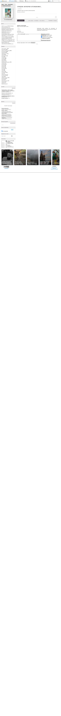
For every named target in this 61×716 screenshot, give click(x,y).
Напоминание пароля (20, 32)
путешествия (4, 72)
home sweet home (5, 80)
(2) (8, 96)
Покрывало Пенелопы (6, 94)
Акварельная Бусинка (2, 5)
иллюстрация (4, 33)
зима (8, 32)
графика (7, 29)
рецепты (3, 71)
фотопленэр (13, 41)
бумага (12, 25)
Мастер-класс (4, 83)
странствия (6, 40)
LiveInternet (4, 1)
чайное (3, 76)
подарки (3, 37)
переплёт (3, 81)
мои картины (4, 51)
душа (3, 30)
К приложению (12, 123)
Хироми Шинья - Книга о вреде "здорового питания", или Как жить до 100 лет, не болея (8, 90)
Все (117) (13, 88)
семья (11, 39)
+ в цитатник (19, 8)
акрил (3, 25)
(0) (12, 93)
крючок (9, 34)
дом (10, 29)
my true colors (4, 75)
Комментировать (20, 20)
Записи (3, 4)
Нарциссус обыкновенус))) (6, 93)
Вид (50, 1)
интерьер (8, 33)
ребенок (9, 39)
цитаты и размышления (6, 50)
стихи (3, 40)
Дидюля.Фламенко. (5, 108)
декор (3, 69)
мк (4, 35)
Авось (27, 0)
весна (6, 27)
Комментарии (10, 4)
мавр (3, 35)
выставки (3, 64)
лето (12, 34)
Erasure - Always (4, 110)
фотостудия (4, 42)
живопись (4, 32)
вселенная (3, 78)
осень (6, 36)
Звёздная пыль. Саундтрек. (7, 115)
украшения (5, 41)
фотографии (4, 49)
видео (9, 27)
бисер (9, 26)
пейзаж (12, 36)
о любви (3, 57)
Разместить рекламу (54, 711)
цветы (9, 43)
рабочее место (4, 39)
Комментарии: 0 (8, 109)
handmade (3, 52)
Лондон (3, 79)
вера (2, 56)
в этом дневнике (5, 131)
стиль (2, 70)
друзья (12, 29)
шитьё (12, 43)
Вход (16, 0)
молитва (7, 35)
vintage (3, 54)
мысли (9, 35)
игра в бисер (4, 55)
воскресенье (4, 28)
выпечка (9, 28)
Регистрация (12, 0)
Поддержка (48, 1)
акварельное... (4, 53)
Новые (55, 20)
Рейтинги (22, 0)
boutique (3, 67)
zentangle (3, 82)
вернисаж (3, 27)
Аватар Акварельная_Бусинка (8, 13)
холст (8, 42)
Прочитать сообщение (21, 11)
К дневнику (36, 20)
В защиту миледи (5, 98)
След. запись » (42, 20)
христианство (5, 43)
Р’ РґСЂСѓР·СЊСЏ (9, 19)
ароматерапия (4, 74)
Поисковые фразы (10, 146)
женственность (8, 30)
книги (2, 73)
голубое (3, 63)
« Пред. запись (30, 20)
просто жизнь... (4, 48)
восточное (3, 68)
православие (8, 38)
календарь (4, 34)
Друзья (6, 4)
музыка (3, 65)
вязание (3, 29)
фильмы (3, 66)
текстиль (10, 40)
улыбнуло (9, 41)
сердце (13, 39)
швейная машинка (5, 77)
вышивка (12, 28)
